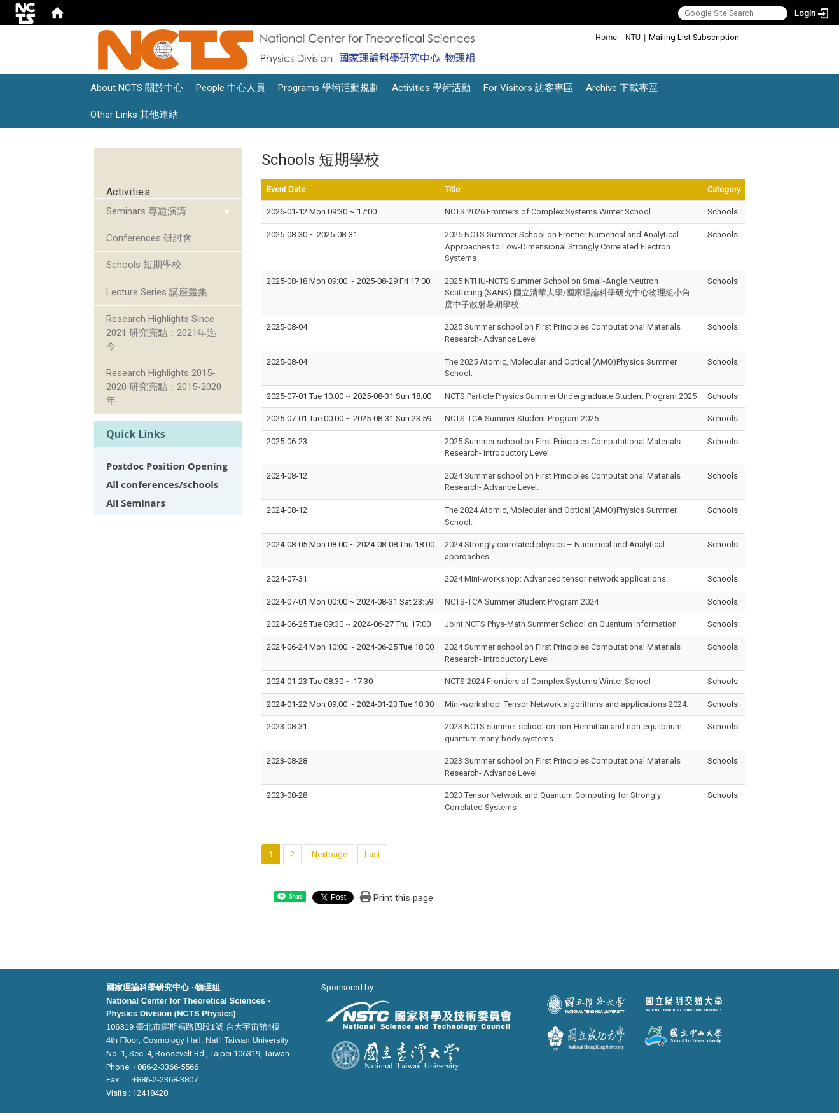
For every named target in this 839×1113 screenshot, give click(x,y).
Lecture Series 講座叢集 (156, 292)
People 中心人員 (230, 88)
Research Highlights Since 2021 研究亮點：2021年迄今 (161, 332)
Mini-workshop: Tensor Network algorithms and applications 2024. (566, 704)
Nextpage (329, 854)
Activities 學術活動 (431, 88)
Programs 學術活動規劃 (328, 88)
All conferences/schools (162, 485)
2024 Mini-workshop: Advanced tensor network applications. (556, 579)
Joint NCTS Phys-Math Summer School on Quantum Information (561, 624)
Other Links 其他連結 (134, 114)
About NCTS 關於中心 (136, 88)
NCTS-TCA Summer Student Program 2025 (522, 418)
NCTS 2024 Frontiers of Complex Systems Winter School (548, 681)
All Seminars (135, 503)
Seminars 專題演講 (146, 211)
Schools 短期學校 (143, 264)
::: (589, 36)
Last (372, 854)
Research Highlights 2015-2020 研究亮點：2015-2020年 (163, 386)
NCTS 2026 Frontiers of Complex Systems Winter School (548, 211)
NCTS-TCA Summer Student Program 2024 (522, 601)
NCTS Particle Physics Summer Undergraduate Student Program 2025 (571, 396)
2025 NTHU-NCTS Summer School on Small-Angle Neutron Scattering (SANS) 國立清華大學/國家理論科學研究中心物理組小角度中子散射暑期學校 (567, 292)
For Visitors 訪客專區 (528, 88)
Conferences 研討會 (149, 238)
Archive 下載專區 (622, 88)
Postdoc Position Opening (167, 466)
